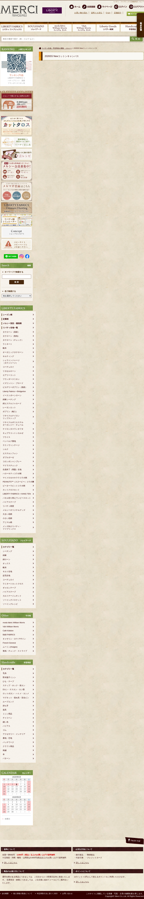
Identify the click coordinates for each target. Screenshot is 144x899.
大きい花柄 (7, 514)
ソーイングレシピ (10, 604)
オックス (6, 563)
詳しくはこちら (10, 863)
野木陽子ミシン (9, 677)
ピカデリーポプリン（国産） (15, 387)
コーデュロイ (8, 367)
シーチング (7, 551)
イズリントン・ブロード (13, 383)
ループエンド (8, 702)
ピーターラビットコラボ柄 (14, 486)
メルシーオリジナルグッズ (14, 510)
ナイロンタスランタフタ (13, 429)
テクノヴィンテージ (11, 445)
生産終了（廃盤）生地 (12, 469)
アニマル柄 (7, 522)
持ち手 (5, 706)
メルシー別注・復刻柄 (12, 323)
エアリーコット (9, 375)
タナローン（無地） (11, 336)
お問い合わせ (67, 894)
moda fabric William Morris (14, 622)
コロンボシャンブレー (12, 461)
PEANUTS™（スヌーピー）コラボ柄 (18, 482)
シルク (5, 449)
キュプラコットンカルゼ (13, 433)
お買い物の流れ (80, 13)
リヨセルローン (9, 371)
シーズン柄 (7, 315)
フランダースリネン (11, 379)
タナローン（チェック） (13, 340)
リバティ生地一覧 (10, 328)
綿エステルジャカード (12, 403)
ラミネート (7, 344)
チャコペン (7, 718)
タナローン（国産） (11, 332)
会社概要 (5, 894)
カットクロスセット (11, 490)
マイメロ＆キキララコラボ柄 (15, 478)
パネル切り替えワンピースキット (17, 498)
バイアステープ (9, 502)
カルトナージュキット (12, 596)
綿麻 (4, 555)
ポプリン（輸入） (10, 411)
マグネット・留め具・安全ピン (16, 698)
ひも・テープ (8, 681)
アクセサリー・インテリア (14, 734)
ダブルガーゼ (8, 457)
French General (9, 643)
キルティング (8, 356)
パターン (6, 758)
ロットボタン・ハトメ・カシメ (16, 693)
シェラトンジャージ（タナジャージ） (11, 361)
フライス (6, 437)
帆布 (4, 348)
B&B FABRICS (9, 635)
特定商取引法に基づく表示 (47, 894)
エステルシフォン (10, 453)
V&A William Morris (11, 627)
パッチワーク (8, 742)
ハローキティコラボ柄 (12, 473)
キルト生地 (7, 571)
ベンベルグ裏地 (9, 441)
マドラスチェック (10, 465)
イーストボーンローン (12, 395)
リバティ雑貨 (8, 506)
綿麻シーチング (9, 399)
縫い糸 (5, 722)
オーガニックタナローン (13, 352)
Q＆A (108, 13)
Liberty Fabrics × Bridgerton (14, 391)
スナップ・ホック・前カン (14, 685)
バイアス (6, 726)
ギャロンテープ (9, 588)
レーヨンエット (9, 407)
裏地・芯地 (7, 738)
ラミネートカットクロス (13, 584)
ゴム (4, 730)
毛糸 (4, 673)
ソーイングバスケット (12, 600)
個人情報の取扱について (22, 894)
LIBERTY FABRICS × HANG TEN (17, 494)
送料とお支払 (96, 13)
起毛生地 (6, 575)
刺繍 (4, 750)
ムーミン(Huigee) (10, 647)
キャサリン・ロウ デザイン (14, 639)
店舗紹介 (117, 13)
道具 (4, 710)
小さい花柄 (7, 518)
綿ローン (6, 559)
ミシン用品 (7, 714)
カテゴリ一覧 (8, 547)
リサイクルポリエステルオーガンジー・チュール (13, 423)
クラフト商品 (8, 746)
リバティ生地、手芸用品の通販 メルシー (57, 48)
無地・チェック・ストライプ (15, 651)
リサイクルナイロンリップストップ (11, 417)
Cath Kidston (8, 631)
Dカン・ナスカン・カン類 (14, 689)
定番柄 (5, 319)
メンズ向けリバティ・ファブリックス (12, 527)
